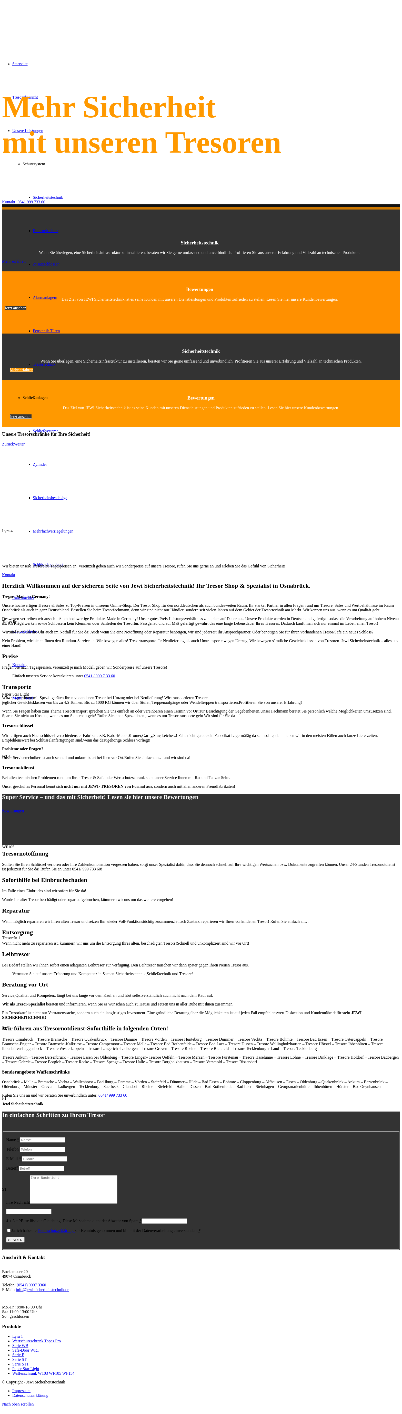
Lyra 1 (17, 1342)
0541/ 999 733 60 (112, 1095)
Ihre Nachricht (18, 1208)
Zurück (8, 444)
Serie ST (19, 1365)
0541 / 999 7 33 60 (99, 676)
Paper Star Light (25, 1374)
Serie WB (20, 1351)
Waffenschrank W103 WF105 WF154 (43, 1379)
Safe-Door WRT (25, 1355)
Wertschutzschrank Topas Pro (36, 1346)
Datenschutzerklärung (56, 1236)
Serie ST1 (20, 1369)
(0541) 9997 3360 (31, 1290)
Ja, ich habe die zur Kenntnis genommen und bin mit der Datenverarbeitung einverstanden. (105, 1236)
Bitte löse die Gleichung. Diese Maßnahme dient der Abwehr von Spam (81, 1226)
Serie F (18, 1360)
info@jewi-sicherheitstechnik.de (42, 1295)
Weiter (19, 444)
